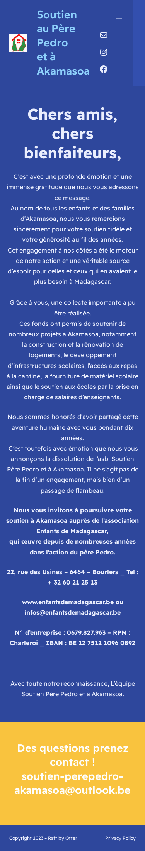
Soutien (57, 14)
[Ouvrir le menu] (118, 16)
